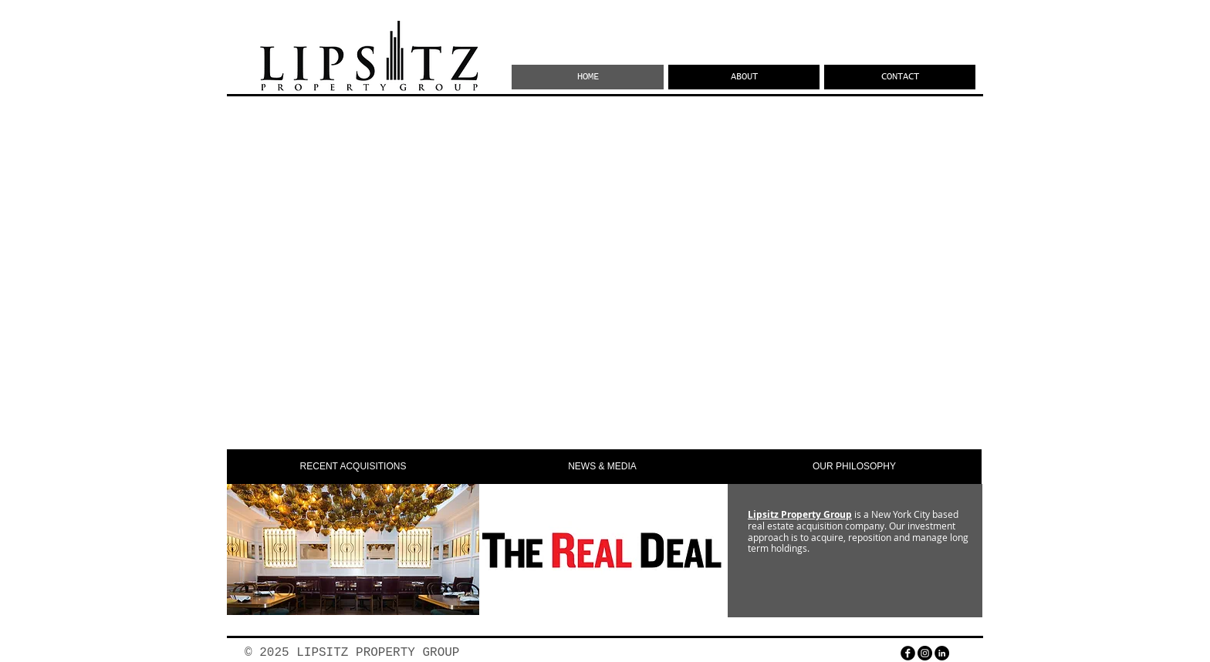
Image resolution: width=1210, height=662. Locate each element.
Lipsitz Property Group (800, 514)
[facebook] (908, 653)
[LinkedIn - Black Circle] (942, 653)
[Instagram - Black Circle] (925, 653)
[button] (353, 466)
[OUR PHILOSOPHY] (854, 466)
